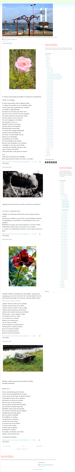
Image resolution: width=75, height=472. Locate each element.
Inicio (23, 446)
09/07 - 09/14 (49, 98)
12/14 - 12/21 (49, 69)
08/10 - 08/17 (49, 104)
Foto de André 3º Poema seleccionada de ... (54, 74)
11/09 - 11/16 (64, 215)
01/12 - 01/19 (49, 145)
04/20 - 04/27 (49, 123)
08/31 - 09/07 (49, 99)
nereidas (51, 45)
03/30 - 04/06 (49, 128)
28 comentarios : (34, 233)
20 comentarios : (34, 335)
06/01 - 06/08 (64, 245)
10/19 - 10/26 (49, 88)
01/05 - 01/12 (49, 147)
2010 (47, 153)
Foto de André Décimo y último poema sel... (54, 78)
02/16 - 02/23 (49, 137)
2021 (47, 55)
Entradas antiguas (39, 446)
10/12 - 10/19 (49, 90)
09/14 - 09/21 (49, 96)
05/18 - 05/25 (49, 117)
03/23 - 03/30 (49, 129)
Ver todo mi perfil (5, 40)
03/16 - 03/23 (49, 131)
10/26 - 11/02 (49, 87)
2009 (47, 155)
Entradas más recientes (7, 446)
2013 (47, 149)
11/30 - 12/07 (49, 72)
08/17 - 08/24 (49, 102)
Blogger (41, 469)
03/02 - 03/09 (49, 134)
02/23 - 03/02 (49, 136)
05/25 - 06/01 (49, 115)
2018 (47, 60)
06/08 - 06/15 (49, 112)
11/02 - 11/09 (49, 85)
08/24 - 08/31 (49, 101)
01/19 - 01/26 (49, 144)
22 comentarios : (34, 161)
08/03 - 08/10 (49, 106)
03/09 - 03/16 (49, 132)
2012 (47, 150)
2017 (47, 61)
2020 (47, 57)
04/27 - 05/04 (49, 121)
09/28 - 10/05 (49, 93)
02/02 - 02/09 (49, 140)
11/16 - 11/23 (49, 82)
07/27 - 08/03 (49, 107)
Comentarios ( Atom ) (24, 448)
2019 (47, 58)
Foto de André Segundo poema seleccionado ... (54, 75)
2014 (47, 66)
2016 (47, 63)
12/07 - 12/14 (49, 71)
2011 (47, 152)
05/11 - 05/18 (49, 118)
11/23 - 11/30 (49, 80)
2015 (61, 191)
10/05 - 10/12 (49, 91)
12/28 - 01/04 (49, 67)
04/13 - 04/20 (49, 125)
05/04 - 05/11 (49, 120)
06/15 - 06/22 (49, 110)
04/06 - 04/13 (49, 126)
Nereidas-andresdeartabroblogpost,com (10, 39)
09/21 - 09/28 (64, 226)
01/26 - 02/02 (49, 142)
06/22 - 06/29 (49, 109)
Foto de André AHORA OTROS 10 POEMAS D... (55, 77)
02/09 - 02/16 (49, 139)
